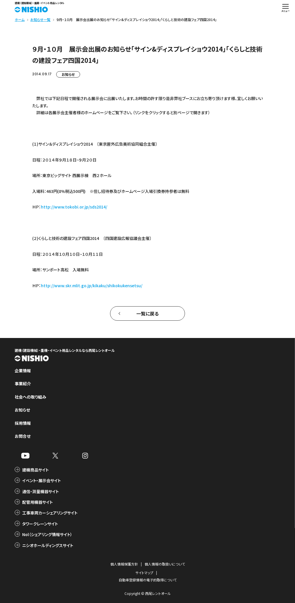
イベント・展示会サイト (41, 480)
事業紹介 (23, 383)
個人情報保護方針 (124, 563)
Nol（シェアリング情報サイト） (47, 534)
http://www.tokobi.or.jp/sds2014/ (74, 207)
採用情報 (23, 423)
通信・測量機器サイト (40, 491)
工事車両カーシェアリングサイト (49, 513)
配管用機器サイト (37, 502)
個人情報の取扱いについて (165, 563)
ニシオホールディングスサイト (47, 545)
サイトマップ (144, 572)
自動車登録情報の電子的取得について (148, 579)
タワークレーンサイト (40, 524)
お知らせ (68, 74)
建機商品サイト (35, 470)
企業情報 (23, 370)
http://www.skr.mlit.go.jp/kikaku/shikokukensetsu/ (91, 285)
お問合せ (23, 436)
